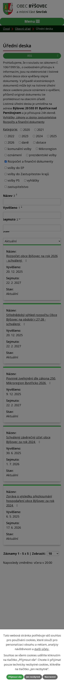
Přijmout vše (15, 676)
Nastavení (50, 676)
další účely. (41, 649)
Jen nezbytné (33, 676)
